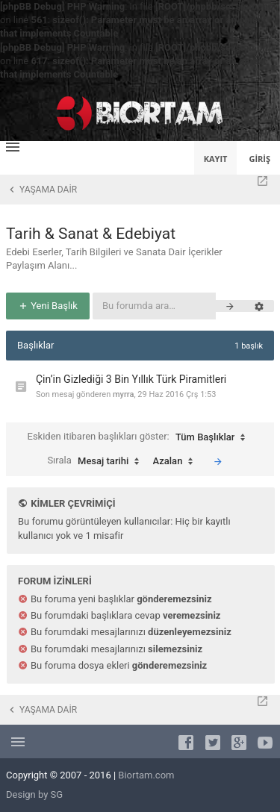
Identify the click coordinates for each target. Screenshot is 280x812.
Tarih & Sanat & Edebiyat (90, 234)
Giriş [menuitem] (259, 158)
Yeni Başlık (48, 305)
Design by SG (34, 794)
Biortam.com (146, 775)
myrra (123, 394)
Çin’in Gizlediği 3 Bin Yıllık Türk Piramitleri (131, 379)
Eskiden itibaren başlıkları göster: (140, 437)
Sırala (96, 461)
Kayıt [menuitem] (216, 158)
